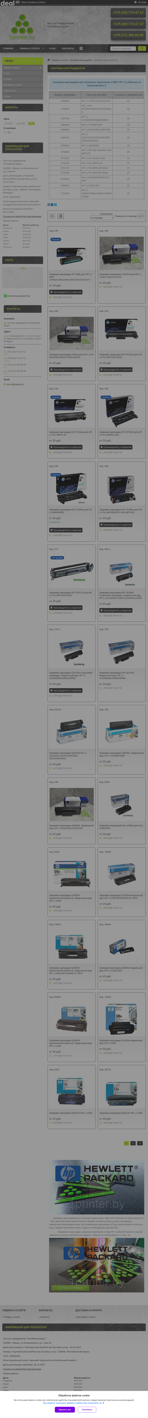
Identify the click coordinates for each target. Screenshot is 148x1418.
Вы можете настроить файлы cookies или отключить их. (72, 1403)
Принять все (65, 1409)
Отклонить (87, 1409)
